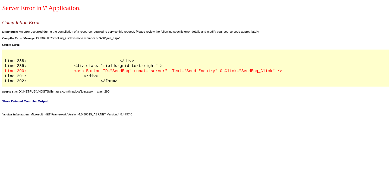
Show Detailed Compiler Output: (25, 101)
